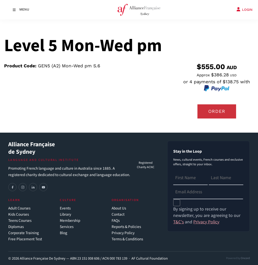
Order (216, 111)
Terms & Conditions (127, 239)
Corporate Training (23, 233)
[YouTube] (43, 187)
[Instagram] (23, 187)
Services (66, 226)
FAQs (116, 220)
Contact (118, 214)
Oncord (245, 258)
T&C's (178, 222)
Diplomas (16, 226)
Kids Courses (18, 214)
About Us (119, 208)
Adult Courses (19, 208)
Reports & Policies (126, 226)
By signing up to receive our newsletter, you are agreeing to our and (206, 215)
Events (65, 208)
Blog (63, 233)
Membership (70, 220)
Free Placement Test (25, 239)
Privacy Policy (123, 233)
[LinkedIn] (33, 187)
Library (65, 214)
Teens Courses (19, 220)
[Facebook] (12, 187)
